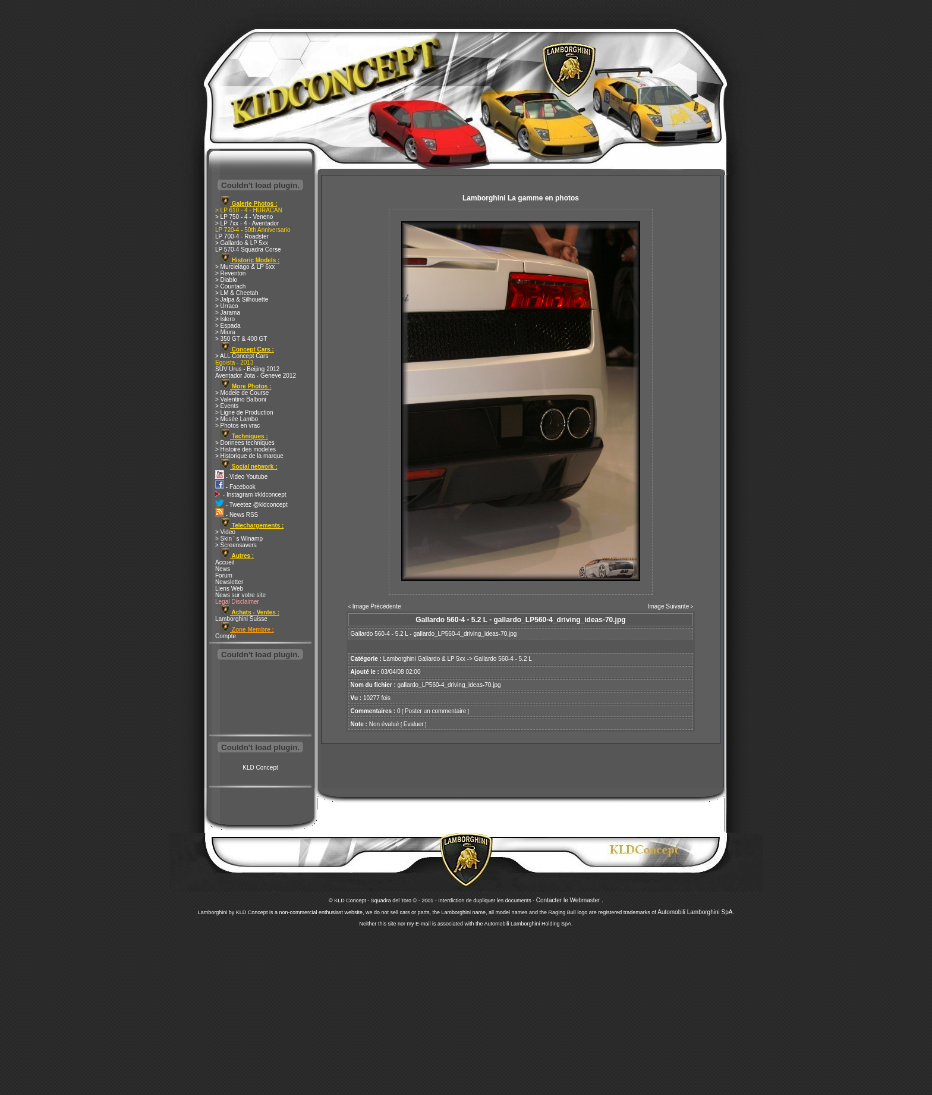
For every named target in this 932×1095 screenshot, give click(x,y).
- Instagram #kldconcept (250, 494)
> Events (226, 406)
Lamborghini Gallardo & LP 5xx (424, 658)
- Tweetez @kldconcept (251, 504)
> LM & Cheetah (237, 293)
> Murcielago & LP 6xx (245, 266)
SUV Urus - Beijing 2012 (247, 369)
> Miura (225, 332)
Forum (223, 575)
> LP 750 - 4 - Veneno (244, 217)
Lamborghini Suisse (241, 619)
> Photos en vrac (237, 425)
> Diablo (226, 280)
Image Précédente (376, 606)
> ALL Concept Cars (241, 356)
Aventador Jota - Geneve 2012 (255, 375)
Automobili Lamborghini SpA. (695, 912)
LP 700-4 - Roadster (242, 236)
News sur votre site (240, 595)
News (222, 569)
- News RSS (236, 515)
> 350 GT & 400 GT (241, 338)
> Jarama (227, 312)
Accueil (224, 562)
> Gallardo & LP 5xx (241, 243)
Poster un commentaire (435, 711)
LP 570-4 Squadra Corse (248, 249)
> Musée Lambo (236, 419)
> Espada (228, 325)
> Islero (225, 319)
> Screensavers (236, 545)
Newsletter (229, 582)
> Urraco (226, 306)
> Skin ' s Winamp (239, 538)
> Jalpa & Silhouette (241, 299)
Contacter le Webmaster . (569, 900)
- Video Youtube (241, 476)
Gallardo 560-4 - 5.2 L (503, 658)
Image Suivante (668, 606)
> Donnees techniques (245, 443)
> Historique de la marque (249, 456)
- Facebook (235, 487)
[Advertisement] (260, 698)
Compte (225, 636)
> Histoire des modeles (245, 449)
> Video (225, 532)
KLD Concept (260, 767)
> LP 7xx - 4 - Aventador (247, 223)
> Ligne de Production (244, 412)
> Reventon (230, 273)
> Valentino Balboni (240, 399)
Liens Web (229, 588)
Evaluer (414, 724)
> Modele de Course (242, 393)
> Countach (230, 286)
